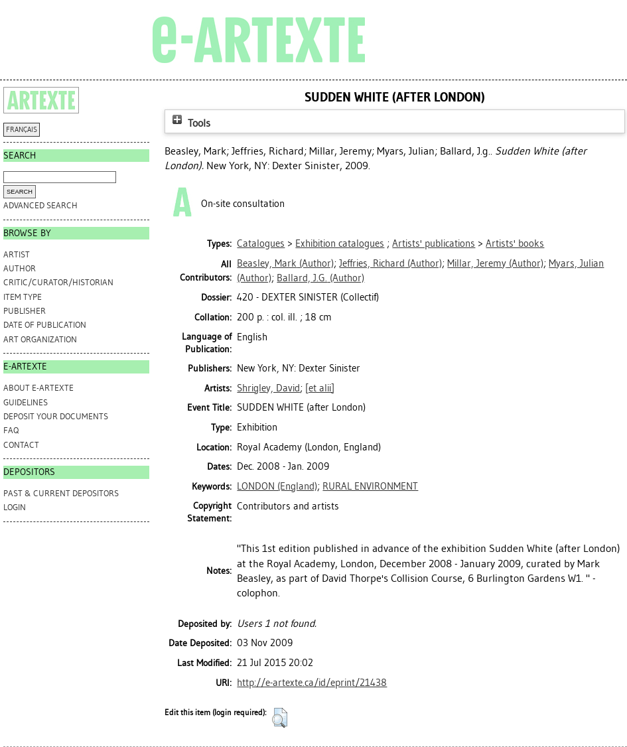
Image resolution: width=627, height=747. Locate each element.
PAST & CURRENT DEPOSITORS (61, 493)
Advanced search (40, 205)
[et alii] (319, 388)
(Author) (285, 263)
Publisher (24, 311)
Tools (189, 123)
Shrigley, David (268, 388)
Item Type (22, 297)
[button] (280, 718)
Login (14, 507)
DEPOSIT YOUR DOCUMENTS (55, 416)
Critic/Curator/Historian (58, 282)
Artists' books (515, 243)
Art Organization (40, 339)
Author (19, 268)
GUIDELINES (25, 402)
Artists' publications (433, 243)
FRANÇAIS (21, 129)
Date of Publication (44, 325)
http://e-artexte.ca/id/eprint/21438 (312, 683)
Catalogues (261, 243)
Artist (16, 254)
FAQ (11, 430)
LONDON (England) (277, 486)
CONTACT (21, 445)
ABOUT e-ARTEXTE (38, 388)
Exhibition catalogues (339, 243)
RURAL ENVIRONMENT (370, 486)
